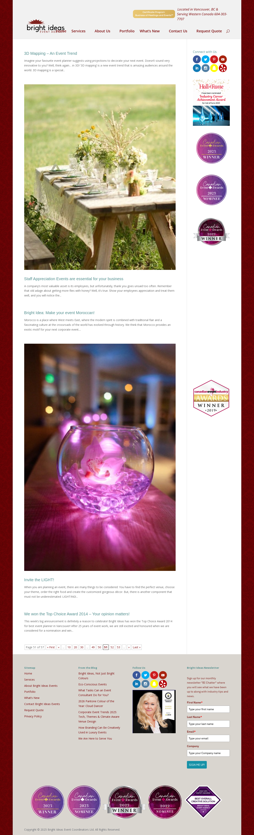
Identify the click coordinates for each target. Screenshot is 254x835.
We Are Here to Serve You (95, 738)
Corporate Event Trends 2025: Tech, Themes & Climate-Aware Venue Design (98, 716)
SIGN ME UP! (197, 765)
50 (99, 647)
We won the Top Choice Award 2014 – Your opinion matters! (77, 614)
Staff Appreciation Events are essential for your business (73, 279)
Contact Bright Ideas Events (42, 704)
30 (81, 647)
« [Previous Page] (58, 647)
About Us (102, 31)
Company (193, 746)
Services (78, 31)
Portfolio (127, 31)
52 (112, 647)
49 (93, 647)
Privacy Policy (33, 716)
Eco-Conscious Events (92, 684)
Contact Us (178, 31)
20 (75, 647)
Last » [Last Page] (136, 647)
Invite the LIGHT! (39, 580)
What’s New (150, 31)
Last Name (194, 717)
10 (69, 647)
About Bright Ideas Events (41, 686)
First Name (195, 702)
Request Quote (209, 31)
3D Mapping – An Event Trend (50, 53)
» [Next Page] (129, 647)
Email (191, 731)
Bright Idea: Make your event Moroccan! (59, 313)
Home (61, 31)
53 (118, 647)
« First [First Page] (51, 647)
